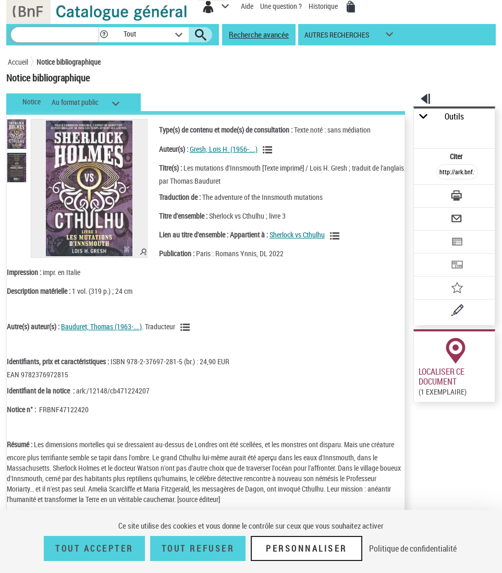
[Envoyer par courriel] (457, 220)
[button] (104, 34)
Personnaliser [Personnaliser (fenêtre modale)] (306, 548)
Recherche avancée (259, 34)
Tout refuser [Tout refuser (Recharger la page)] (198, 548)
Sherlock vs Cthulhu (297, 235)
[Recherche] (55, 34)
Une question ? (281, 6)
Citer (457, 156)
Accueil (18, 62)
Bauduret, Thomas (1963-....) (101, 326)
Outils (454, 116)
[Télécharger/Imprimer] (457, 197)
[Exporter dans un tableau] (457, 242)
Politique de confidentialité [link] (413, 548)
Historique (324, 6)
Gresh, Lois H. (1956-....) (224, 149)
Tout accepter (94, 548)
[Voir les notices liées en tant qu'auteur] (269, 150)
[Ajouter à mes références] (457, 288)
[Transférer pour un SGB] (457, 265)
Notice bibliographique (68, 62)
